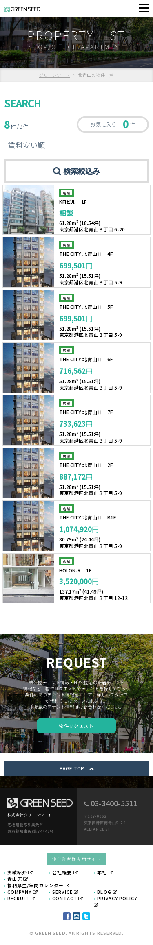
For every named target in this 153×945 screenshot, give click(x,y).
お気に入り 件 (112, 124)
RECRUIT (21, 898)
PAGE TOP (77, 768)
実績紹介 (20, 872)
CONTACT (67, 898)
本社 (105, 872)
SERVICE (65, 891)
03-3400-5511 (114, 803)
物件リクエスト (76, 725)
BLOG (107, 891)
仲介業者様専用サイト (76, 859)
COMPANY (22, 891)
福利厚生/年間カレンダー (38, 885)
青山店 (17, 878)
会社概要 (65, 872)
